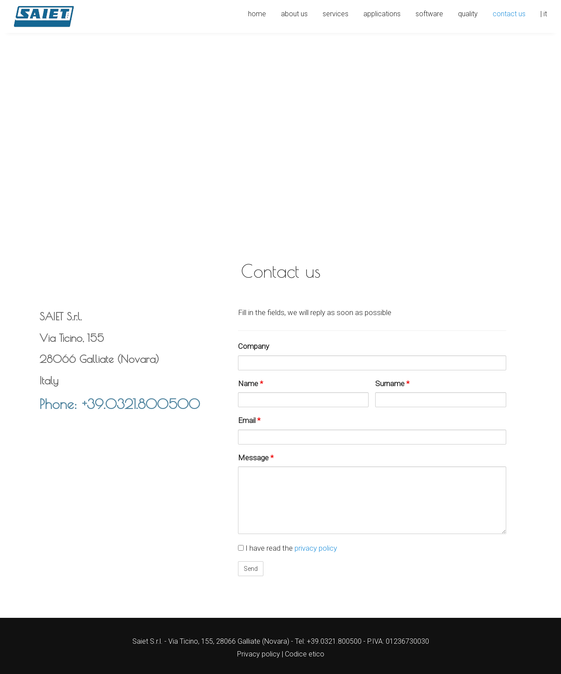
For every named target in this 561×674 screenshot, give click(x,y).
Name (250, 383)
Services (335, 14)
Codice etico (304, 654)
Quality (468, 14)
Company (253, 346)
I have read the (287, 548)
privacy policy (316, 548)
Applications (382, 14)
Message (255, 457)
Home (257, 14)
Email (249, 420)
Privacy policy (258, 654)
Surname (392, 383)
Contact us (509, 14)
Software (429, 14)
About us (294, 14)
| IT (543, 14)
